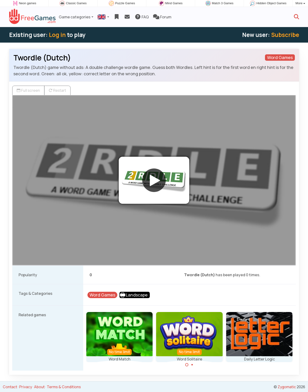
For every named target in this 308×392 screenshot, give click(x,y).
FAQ (141, 17)
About (39, 386)
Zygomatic (287, 386)
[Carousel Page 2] (192, 364)
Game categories (75, 17)
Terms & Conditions (64, 386)
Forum (162, 17)
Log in (57, 35)
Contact (10, 386)
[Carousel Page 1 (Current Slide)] (187, 364)
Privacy (25, 386)
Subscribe (285, 35)
